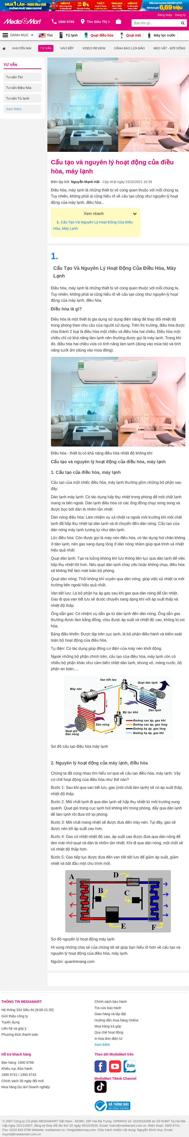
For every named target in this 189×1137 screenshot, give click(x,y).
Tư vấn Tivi (14, 77)
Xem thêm (102, 1042)
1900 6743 (28, 1071)
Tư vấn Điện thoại (19, 130)
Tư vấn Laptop (17, 141)
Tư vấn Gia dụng (19, 119)
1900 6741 (9, 1071)
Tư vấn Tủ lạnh (17, 98)
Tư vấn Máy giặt (18, 109)
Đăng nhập (165, 15)
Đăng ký (180, 15)
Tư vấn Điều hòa (18, 87)
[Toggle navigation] (19, 35)
